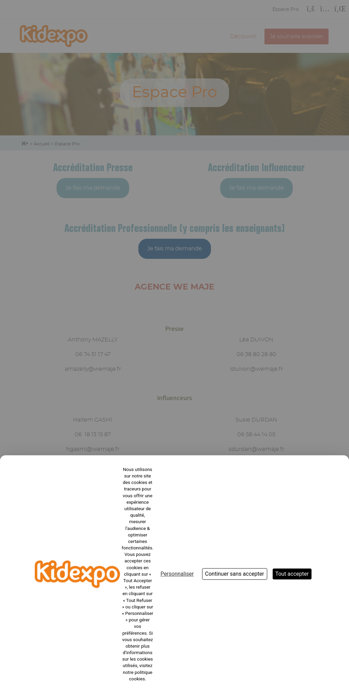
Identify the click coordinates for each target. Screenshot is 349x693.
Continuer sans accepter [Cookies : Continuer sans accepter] (234, 574)
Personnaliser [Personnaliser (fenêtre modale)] (177, 574)
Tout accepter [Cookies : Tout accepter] (292, 574)
